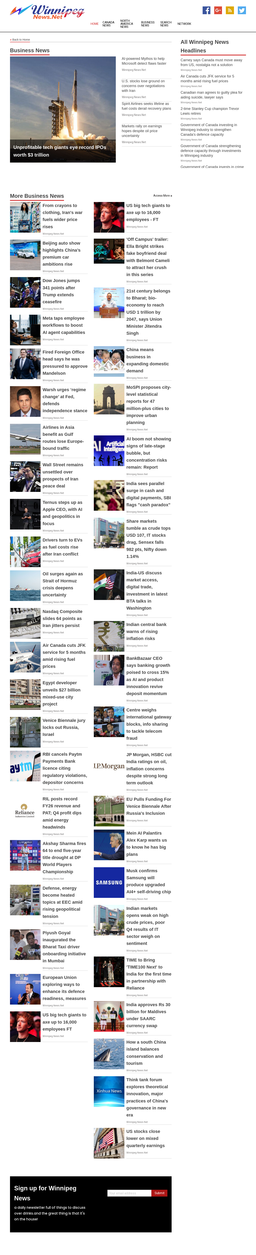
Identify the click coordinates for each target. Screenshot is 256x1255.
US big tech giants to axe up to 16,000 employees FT (64, 1021)
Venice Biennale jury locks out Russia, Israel (64, 727)
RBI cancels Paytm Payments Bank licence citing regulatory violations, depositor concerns (65, 768)
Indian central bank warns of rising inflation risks (146, 631)
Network (184, 23)
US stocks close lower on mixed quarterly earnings (145, 1138)
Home (95, 23)
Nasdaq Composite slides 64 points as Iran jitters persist (62, 618)
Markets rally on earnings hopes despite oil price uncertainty (142, 131)
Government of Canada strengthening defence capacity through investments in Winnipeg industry (211, 151)
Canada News (108, 24)
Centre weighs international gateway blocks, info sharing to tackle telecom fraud (148, 724)
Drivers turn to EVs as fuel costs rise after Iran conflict (62, 547)
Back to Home (20, 40)
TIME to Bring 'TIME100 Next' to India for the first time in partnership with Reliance (148, 974)
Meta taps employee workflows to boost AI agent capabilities (64, 325)
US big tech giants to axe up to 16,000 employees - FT (148, 212)
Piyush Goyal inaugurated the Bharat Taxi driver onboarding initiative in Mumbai (64, 947)
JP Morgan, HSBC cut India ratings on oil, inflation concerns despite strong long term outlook (149, 768)
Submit (159, 1193)
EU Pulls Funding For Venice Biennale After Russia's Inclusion (148, 806)
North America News (126, 23)
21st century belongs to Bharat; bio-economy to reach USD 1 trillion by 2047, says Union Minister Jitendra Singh (148, 312)
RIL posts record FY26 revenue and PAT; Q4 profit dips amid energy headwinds (62, 813)
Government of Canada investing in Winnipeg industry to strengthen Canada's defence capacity (209, 130)
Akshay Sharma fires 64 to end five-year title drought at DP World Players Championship (64, 857)
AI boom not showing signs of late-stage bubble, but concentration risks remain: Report (148, 453)
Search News (166, 24)
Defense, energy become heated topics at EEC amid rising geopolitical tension (62, 902)
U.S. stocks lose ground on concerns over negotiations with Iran (143, 86)
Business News (148, 24)
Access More (161, 195)
